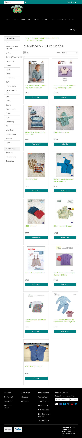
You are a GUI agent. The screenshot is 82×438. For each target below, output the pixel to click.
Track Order (8, 401)
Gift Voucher (25, 19)
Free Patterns (11, 109)
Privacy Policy (43, 405)
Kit (7, 126)
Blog (53, 19)
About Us (9, 153)
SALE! (8, 19)
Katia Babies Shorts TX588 (35, 273)
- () (73, 30)
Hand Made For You (11, 91)
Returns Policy (11, 157)
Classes (15, 19)
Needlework (10, 78)
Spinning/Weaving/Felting (13, 57)
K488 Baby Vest (31, 179)
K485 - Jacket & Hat (61, 132)
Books (8, 74)
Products (45, 19)
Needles (9, 138)
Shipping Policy (43, 401)
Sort (58, 53)
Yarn (7, 42)
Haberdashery (11, 86)
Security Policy (43, 420)
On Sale (8, 101)
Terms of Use (43, 397)
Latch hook (10, 130)
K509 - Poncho (31, 226)
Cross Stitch (10, 61)
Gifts (7, 97)
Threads (8, 65)
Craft (7, 82)
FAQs (71, 19)
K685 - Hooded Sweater (63, 226)
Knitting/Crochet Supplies (12, 48)
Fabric (8, 70)
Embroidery (10, 122)
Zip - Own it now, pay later (44, 415)
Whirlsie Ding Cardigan (33, 366)
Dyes (8, 117)
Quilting (36, 19)
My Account (8, 397)
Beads (8, 113)
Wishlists (70, 2)
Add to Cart (36, 97)
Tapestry (9, 142)
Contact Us (62, 19)
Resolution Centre (8, 406)
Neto (63, 435)
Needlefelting (11, 134)
